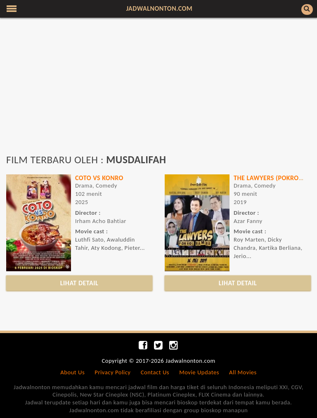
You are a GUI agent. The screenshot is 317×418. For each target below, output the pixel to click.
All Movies (243, 372)
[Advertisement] (158, 90)
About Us (72, 372)
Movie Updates (199, 372)
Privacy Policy (112, 372)
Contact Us (155, 372)
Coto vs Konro (99, 178)
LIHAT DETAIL (79, 283)
